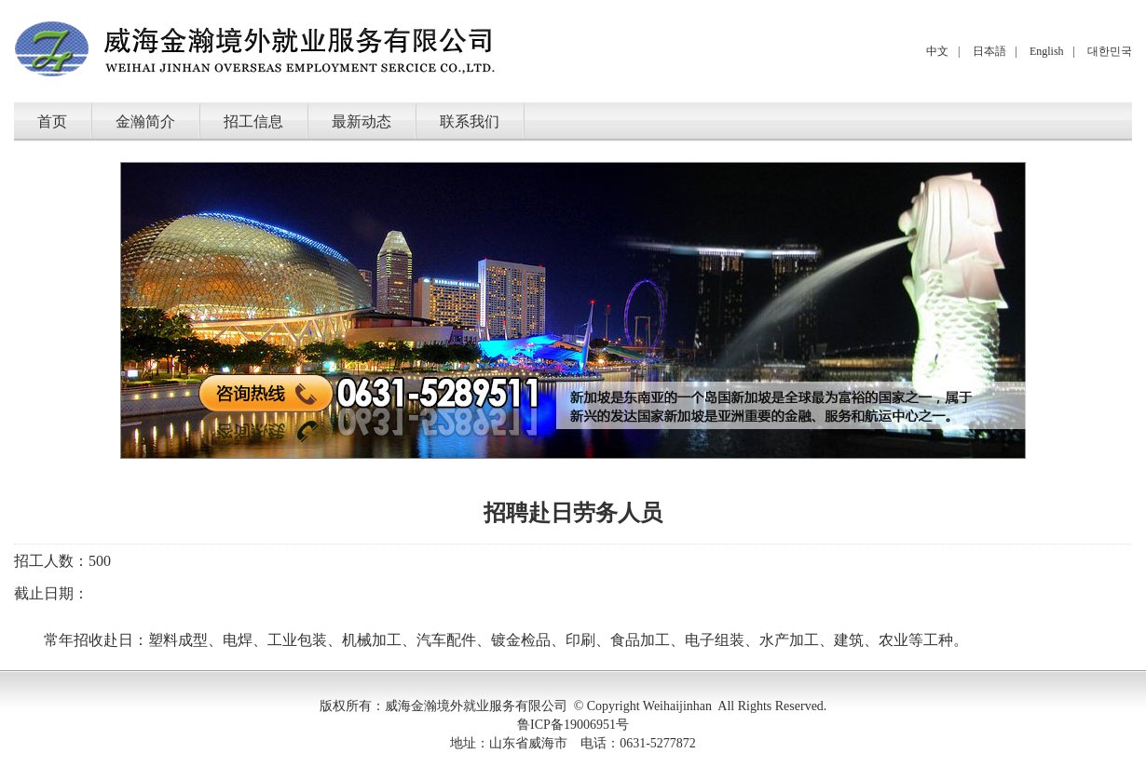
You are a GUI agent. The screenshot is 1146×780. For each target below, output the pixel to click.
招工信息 (253, 121)
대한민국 (1109, 51)
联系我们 (469, 121)
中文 (937, 51)
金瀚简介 (145, 121)
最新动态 (361, 121)
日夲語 (989, 51)
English (1047, 51)
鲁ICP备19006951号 (573, 725)
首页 (52, 121)
